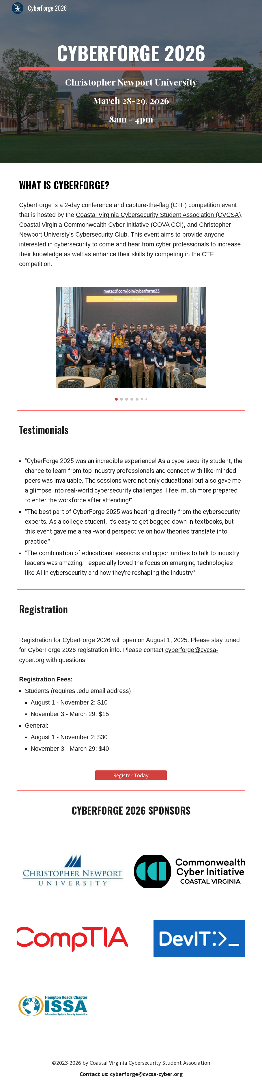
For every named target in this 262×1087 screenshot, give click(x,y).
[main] (131, 81)
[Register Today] (131, 775)
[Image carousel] (131, 344)
